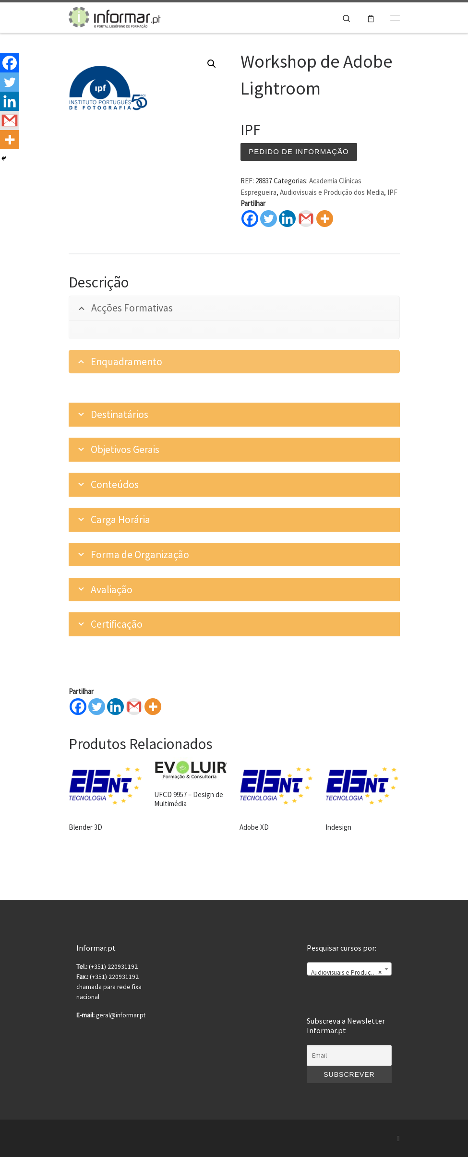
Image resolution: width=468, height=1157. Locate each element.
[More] (152, 706)
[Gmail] (134, 706)
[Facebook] (78, 706)
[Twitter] (96, 706)
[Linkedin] (115, 706)
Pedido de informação (298, 151)
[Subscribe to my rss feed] (398, 1139)
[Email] (349, 1055)
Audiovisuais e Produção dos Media (332, 192)
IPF (392, 192)
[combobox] (349, 969)
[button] (211, 63)
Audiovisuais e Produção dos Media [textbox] (351, 972)
